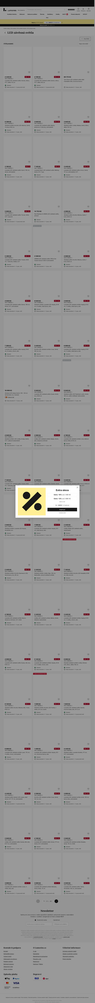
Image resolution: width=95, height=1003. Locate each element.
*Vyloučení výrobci (62, 512)
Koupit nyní (62, 509)
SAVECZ (62, 505)
